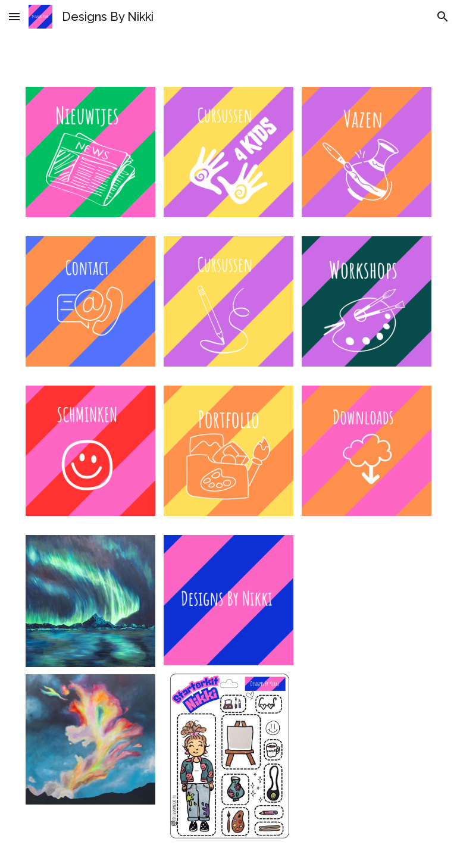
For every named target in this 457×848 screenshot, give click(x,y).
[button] (14, 16)
